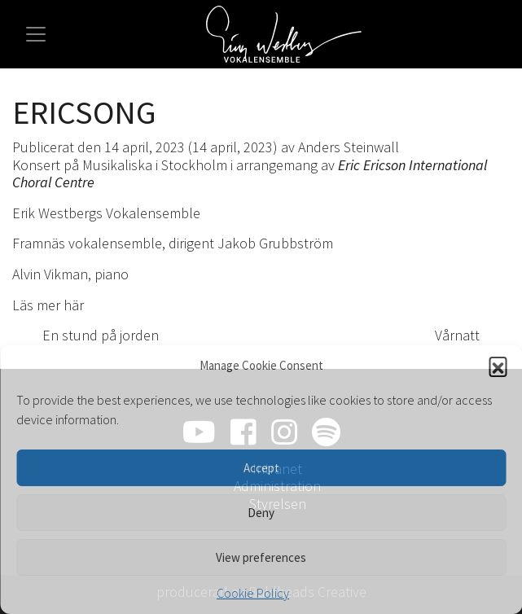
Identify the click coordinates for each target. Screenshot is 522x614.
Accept (261, 468)
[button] (497, 365)
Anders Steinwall (348, 147)
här (74, 305)
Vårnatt (466, 335)
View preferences (261, 557)
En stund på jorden (91, 335)
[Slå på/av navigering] (36, 34)
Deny (261, 512)
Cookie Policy (253, 593)
